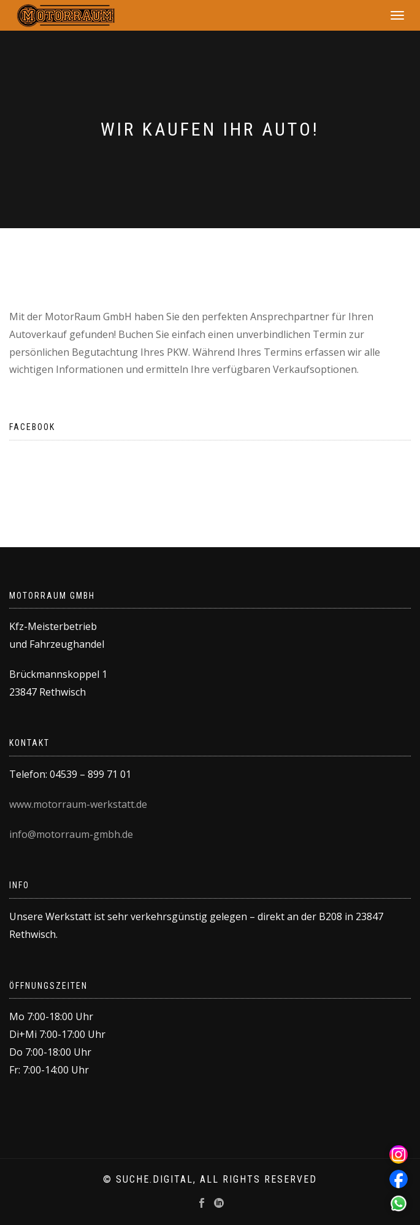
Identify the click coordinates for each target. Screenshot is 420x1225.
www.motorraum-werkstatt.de (78, 804)
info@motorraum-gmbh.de (71, 834)
